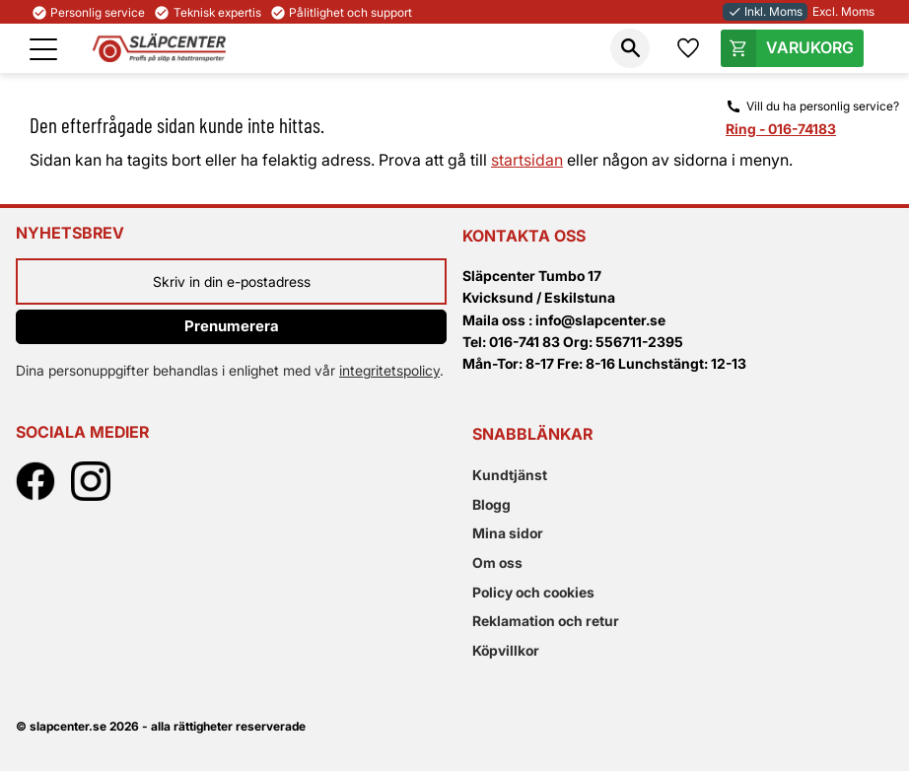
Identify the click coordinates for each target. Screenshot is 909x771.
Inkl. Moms (765, 11)
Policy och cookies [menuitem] (533, 592)
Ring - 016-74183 (781, 128)
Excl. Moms (843, 11)
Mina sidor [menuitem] (507, 533)
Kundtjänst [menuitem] (509, 474)
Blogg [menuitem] (491, 504)
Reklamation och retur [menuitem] (545, 620)
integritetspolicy (389, 370)
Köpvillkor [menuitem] (505, 650)
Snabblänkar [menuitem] (532, 434)
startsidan (527, 160)
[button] (43, 49)
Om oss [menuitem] (497, 562)
